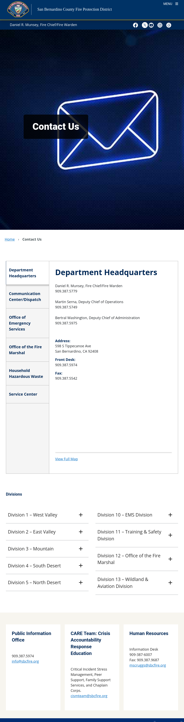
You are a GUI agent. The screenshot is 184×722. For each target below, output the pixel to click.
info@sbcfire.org (25, 661)
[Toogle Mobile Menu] (170, 3)
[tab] (27, 273)
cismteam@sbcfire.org (89, 695)
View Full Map (66, 459)
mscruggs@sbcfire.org (147, 665)
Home (10, 239)
